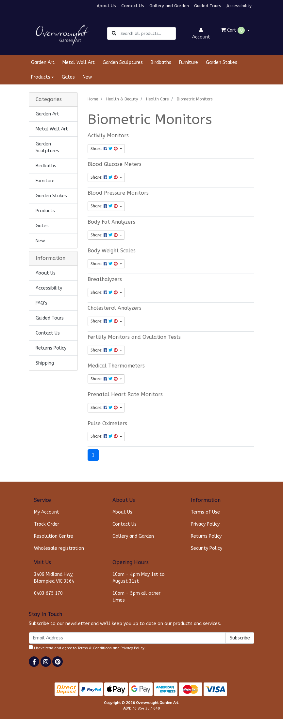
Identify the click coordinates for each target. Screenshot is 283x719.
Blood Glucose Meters (115, 164)
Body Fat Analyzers (111, 222)
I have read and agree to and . (87, 647)
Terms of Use (205, 512)
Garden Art (43, 62)
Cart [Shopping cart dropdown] (233, 30)
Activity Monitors (108, 136)
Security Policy (206, 548)
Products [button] (40, 77)
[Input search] (148, 33)
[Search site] (114, 33)
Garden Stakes (221, 62)
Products (45, 211)
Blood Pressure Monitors (118, 193)
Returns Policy (51, 348)
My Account (46, 512)
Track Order (46, 524)
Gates (68, 77)
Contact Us (132, 5)
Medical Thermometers (116, 366)
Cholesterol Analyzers (115, 308)
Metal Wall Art (78, 62)
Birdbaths (161, 62)
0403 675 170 (48, 593)
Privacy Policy (205, 524)
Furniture (188, 62)
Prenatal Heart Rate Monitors (125, 394)
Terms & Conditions (94, 648)
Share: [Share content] (105, 148)
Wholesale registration (59, 548)
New (87, 77)
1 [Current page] (93, 455)
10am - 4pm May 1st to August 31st (138, 578)
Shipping (45, 363)
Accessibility (239, 5)
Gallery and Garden (169, 5)
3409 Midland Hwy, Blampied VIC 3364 (54, 578)
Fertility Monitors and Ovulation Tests (134, 337)
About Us (106, 5)
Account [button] (201, 34)
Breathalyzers (105, 279)
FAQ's (41, 303)
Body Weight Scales (112, 251)
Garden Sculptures (123, 62)
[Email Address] (127, 638)
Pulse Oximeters (107, 424)
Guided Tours (207, 5)
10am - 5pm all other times (136, 597)
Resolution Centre (53, 536)
